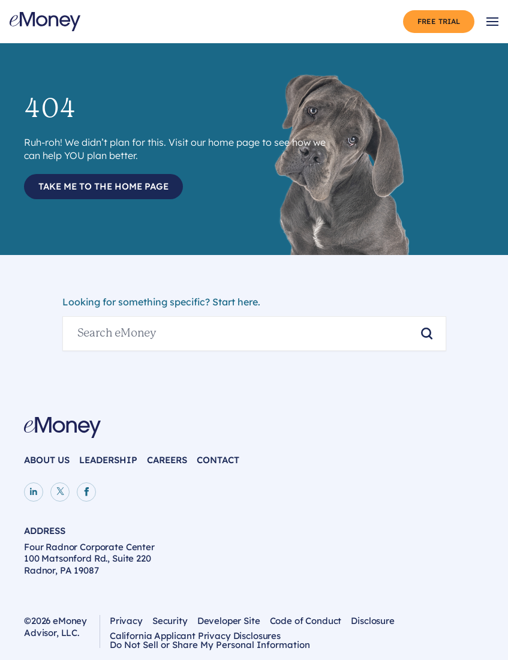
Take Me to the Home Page (103, 186)
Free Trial (438, 21)
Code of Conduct (306, 620)
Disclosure (373, 620)
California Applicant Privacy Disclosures (195, 635)
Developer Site (228, 620)
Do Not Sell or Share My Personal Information (210, 646)
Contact (218, 460)
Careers (167, 460)
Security (170, 620)
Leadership (108, 460)
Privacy (126, 620)
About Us (47, 460)
